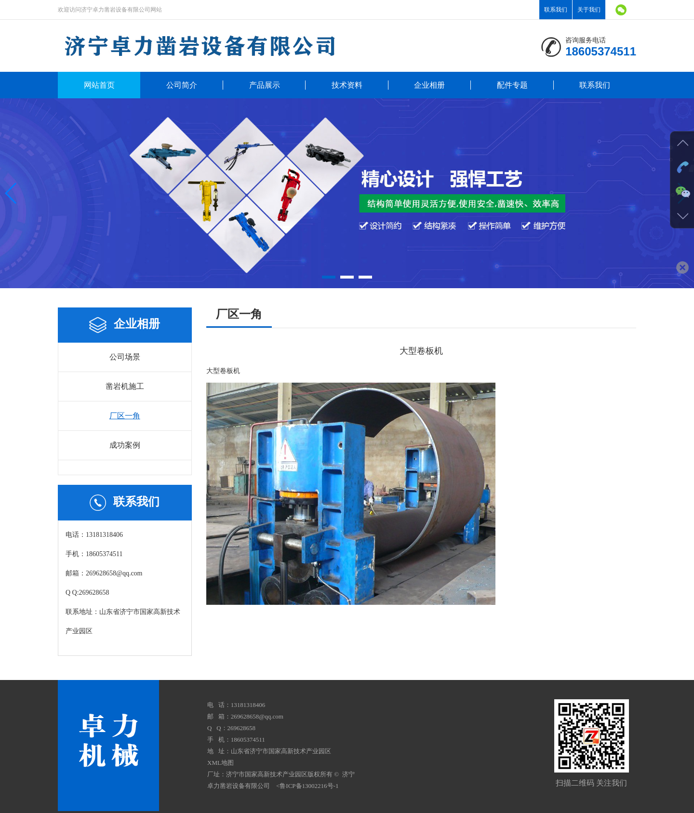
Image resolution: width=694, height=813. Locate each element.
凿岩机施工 (125, 386)
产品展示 (264, 85)
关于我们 (589, 9)
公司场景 (124, 357)
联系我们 (555, 9)
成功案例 (124, 445)
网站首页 (99, 85)
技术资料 (347, 85)
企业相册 (429, 85)
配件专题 (512, 85)
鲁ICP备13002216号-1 (309, 785)
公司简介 (181, 85)
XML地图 (220, 762)
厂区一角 (124, 416)
